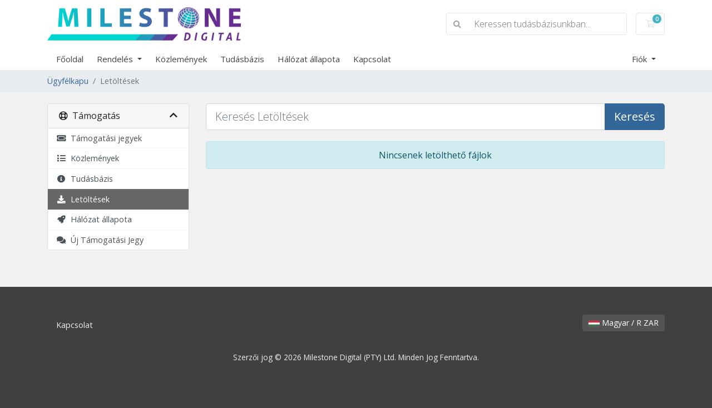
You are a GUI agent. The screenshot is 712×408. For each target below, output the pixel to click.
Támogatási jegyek (99, 138)
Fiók (640, 58)
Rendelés (116, 58)
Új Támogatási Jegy (100, 240)
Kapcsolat (372, 58)
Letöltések (83, 199)
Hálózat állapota (309, 58)
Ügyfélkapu (67, 81)
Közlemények (181, 58)
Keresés (634, 116)
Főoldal (69, 58)
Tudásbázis (242, 58)
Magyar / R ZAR (624, 322)
